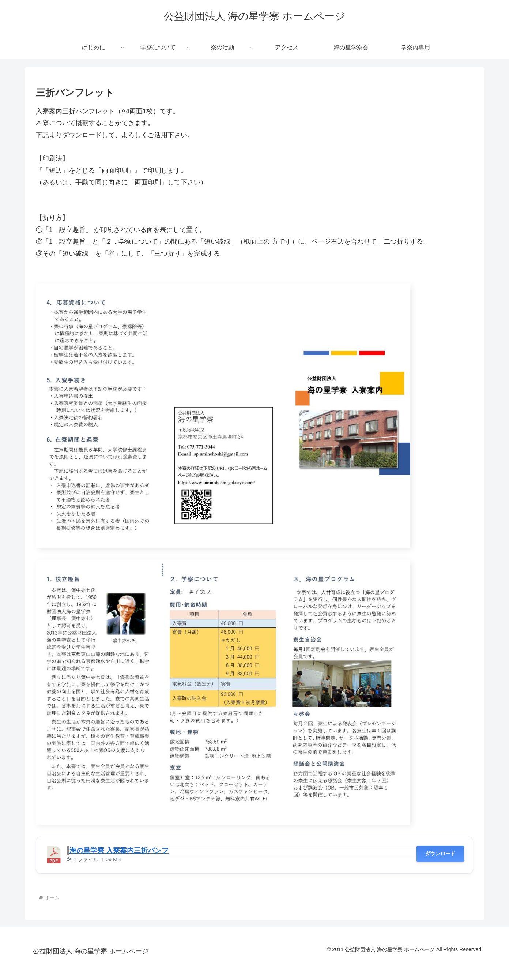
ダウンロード (440, 854)
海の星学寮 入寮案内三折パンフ (119, 850)
